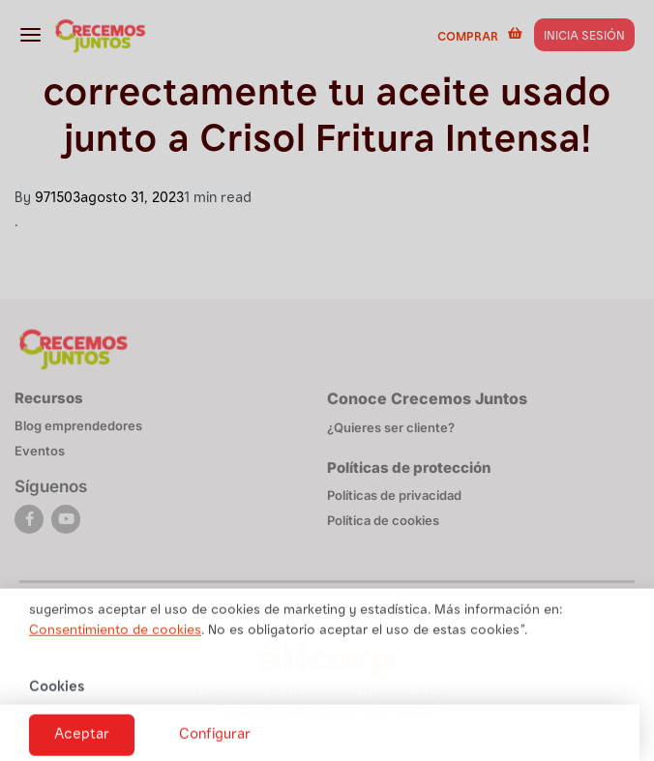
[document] (327, 380)
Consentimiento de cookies (115, 639)
